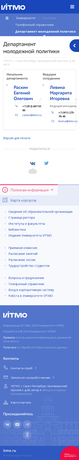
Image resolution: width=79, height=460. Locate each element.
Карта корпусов (19, 200)
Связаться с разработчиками (29, 377)
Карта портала (16, 402)
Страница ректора (21, 217)
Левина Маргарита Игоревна (61, 93)
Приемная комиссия (22, 248)
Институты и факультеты (26, 224)
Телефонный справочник (34, 25)
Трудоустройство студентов (29, 266)
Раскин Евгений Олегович (23, 93)
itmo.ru (9, 451)
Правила (9, 337)
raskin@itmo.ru (32, 115)
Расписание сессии (21, 260)
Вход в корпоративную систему (31, 290)
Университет (26, 18)
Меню (74, 3)
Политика (9, 347)
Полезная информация (28, 189)
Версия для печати (16, 138)
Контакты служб (20, 367)
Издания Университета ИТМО (30, 235)
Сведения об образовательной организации (40, 212)
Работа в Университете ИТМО (30, 296)
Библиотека (17, 229)
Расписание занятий (22, 254)
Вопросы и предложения (26, 278)
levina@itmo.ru (68, 121)
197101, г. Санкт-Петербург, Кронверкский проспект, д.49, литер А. (34, 389)
